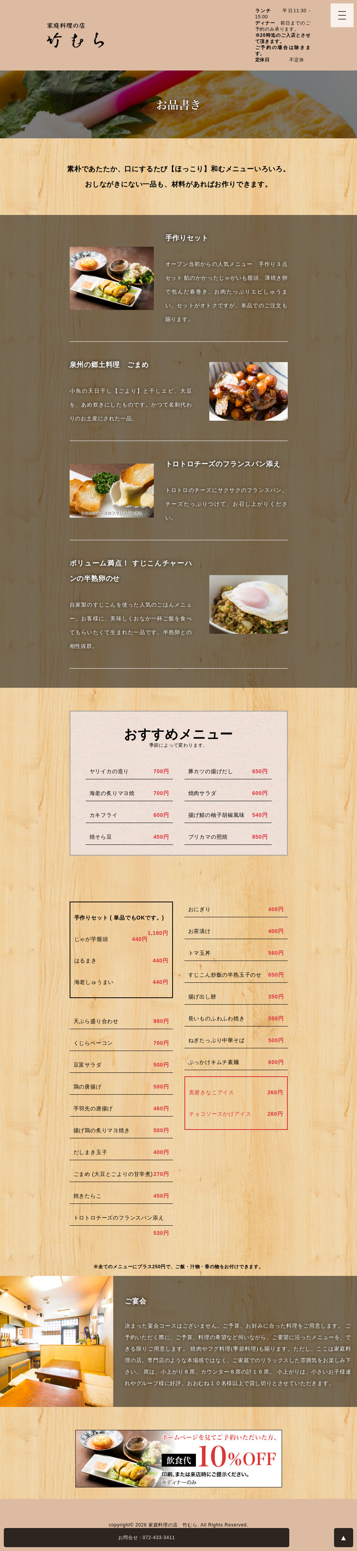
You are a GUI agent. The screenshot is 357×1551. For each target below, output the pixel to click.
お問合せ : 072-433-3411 (146, 1537)
